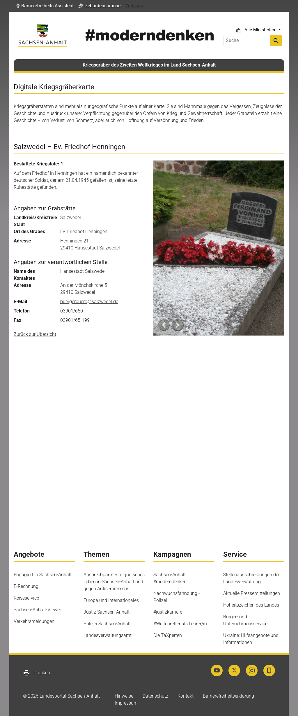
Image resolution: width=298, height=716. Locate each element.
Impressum (126, 703)
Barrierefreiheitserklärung (228, 696)
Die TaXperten (167, 635)
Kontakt (186, 696)
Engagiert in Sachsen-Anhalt (43, 574)
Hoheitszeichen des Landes (251, 605)
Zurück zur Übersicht (35, 334)
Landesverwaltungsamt (108, 635)
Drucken (36, 672)
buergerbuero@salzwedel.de (89, 301)
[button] (45, 5)
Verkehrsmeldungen (34, 621)
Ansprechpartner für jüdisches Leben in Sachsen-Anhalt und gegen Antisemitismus (114, 581)
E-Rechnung (26, 586)
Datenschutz (155, 696)
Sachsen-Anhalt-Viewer (37, 609)
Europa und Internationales (111, 600)
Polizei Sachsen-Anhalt (107, 623)
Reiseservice (26, 598)
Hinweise (124, 696)
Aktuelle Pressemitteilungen (251, 593)
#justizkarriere (167, 612)
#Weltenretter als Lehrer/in (180, 623)
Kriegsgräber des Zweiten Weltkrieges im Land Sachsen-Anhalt (149, 65)
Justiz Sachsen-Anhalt (107, 612)
